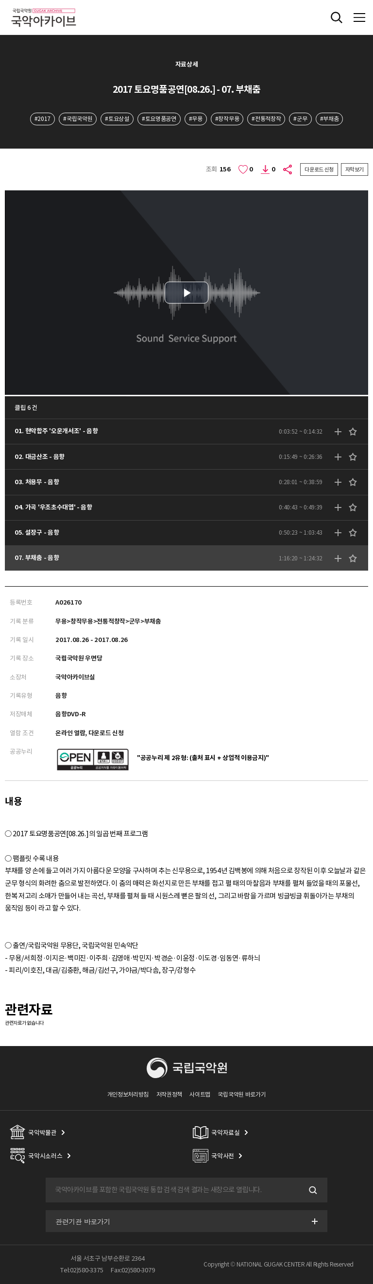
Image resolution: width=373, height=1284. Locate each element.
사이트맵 (199, 1094)
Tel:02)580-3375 (81, 1270)
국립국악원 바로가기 (242, 1094)
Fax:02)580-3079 (132, 1270)
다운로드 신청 (319, 169)
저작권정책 (169, 1094)
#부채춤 (329, 118)
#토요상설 (117, 118)
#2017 (42, 118)
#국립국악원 (77, 118)
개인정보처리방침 (128, 1094)
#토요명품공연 (159, 118)
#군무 (300, 118)
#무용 (196, 118)
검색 (311, 1190)
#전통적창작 (266, 118)
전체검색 (336, 17)
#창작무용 (227, 118)
